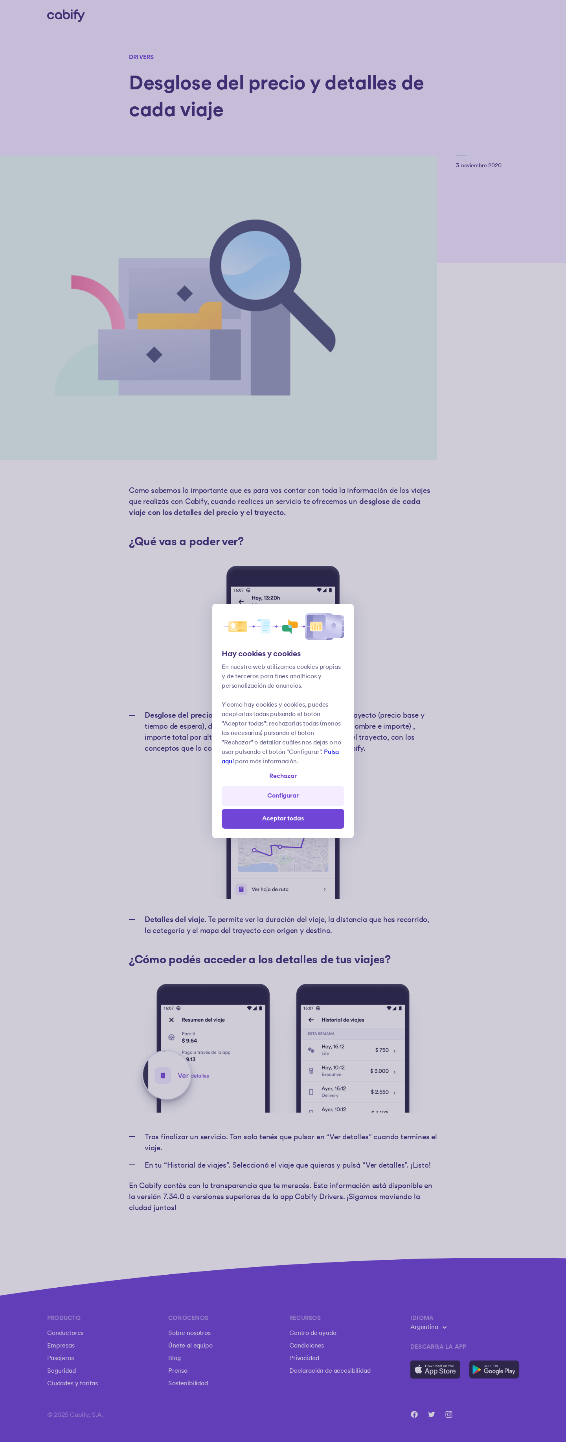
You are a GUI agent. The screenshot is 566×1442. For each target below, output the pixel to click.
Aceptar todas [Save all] (283, 818)
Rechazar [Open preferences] (283, 776)
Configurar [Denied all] (282, 795)
